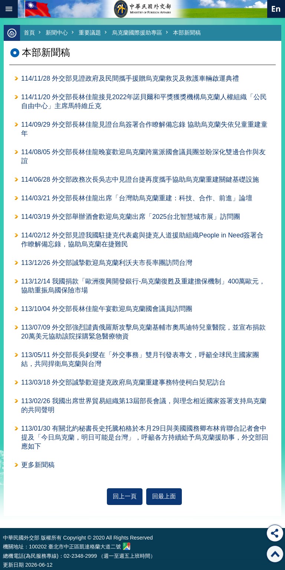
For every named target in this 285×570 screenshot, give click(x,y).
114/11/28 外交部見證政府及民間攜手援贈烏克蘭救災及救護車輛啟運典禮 (130, 78)
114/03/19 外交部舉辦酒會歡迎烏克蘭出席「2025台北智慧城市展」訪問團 (130, 216)
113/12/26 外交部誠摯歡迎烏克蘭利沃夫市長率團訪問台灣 (106, 262)
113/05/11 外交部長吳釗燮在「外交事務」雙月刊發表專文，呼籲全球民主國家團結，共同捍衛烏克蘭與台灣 (140, 359)
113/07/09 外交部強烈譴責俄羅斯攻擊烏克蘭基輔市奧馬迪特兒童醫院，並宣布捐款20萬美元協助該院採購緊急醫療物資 (143, 332)
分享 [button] (275, 533)
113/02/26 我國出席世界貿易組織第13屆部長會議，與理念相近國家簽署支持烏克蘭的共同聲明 (143, 405)
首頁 (29, 32)
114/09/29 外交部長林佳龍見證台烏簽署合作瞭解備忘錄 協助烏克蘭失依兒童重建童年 (144, 129)
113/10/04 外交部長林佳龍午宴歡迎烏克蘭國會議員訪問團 (106, 308)
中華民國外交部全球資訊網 (142, 9)
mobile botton (9, 9)
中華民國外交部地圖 (126, 546)
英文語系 (276, 9)
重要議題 (90, 32)
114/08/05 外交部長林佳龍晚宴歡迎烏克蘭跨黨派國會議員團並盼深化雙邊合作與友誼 (143, 156)
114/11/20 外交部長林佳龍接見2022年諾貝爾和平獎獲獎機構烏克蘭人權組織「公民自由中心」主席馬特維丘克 (144, 101)
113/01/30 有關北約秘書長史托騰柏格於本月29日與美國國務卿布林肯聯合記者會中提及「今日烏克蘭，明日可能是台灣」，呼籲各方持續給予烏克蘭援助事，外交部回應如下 (144, 437)
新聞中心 (57, 32)
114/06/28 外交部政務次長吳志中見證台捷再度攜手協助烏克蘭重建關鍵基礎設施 (140, 179)
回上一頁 (125, 496)
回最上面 (164, 496)
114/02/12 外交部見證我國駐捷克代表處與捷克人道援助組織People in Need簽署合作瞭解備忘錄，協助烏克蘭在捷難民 (142, 239)
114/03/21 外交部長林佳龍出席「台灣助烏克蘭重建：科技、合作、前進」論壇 (136, 198)
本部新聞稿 (187, 32)
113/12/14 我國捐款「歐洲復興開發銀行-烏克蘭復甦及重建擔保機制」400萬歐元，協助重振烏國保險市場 (143, 286)
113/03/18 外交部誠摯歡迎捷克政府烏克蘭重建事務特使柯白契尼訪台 (123, 382)
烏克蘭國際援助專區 (137, 32)
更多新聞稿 (38, 465)
